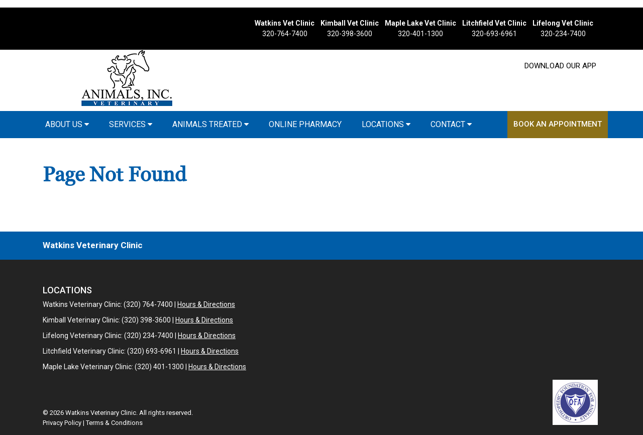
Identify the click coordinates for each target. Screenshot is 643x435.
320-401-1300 (420, 34)
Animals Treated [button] (210, 124)
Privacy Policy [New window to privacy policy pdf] (62, 422)
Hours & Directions (206, 304)
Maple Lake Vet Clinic (420, 23)
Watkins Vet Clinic (284, 23)
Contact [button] (451, 124)
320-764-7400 (284, 34)
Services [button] (130, 124)
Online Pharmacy (305, 124)
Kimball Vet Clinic (349, 23)
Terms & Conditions (114, 422)
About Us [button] (67, 124)
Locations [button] (386, 124)
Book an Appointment (557, 124)
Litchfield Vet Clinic (494, 23)
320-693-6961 (494, 34)
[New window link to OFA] (575, 402)
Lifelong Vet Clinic (562, 23)
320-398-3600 (349, 34)
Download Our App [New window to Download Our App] (560, 65)
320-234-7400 (563, 34)
